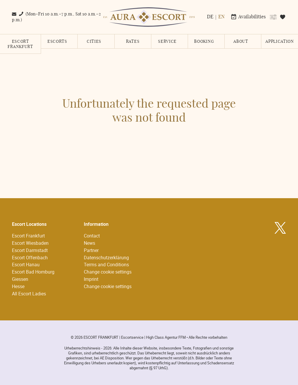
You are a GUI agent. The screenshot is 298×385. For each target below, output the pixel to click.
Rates (133, 42)
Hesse (18, 286)
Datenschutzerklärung (106, 257)
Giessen (20, 279)
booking (204, 42)
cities (94, 42)
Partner (91, 250)
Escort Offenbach (30, 257)
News (89, 243)
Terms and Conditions (106, 264)
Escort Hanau (26, 264)
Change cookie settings (108, 272)
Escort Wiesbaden (30, 243)
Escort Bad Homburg (33, 272)
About (240, 42)
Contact (92, 236)
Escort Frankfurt (20, 44)
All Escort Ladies (29, 293)
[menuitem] (209, 16)
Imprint (91, 279)
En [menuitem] (221, 16)
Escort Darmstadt (30, 250)
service (167, 42)
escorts (57, 42)
